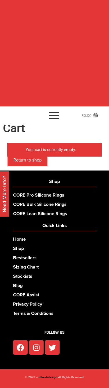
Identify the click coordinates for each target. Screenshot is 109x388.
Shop (18, 248)
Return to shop (27, 160)
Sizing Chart (26, 267)
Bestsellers (25, 257)
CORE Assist (26, 294)
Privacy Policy (27, 304)
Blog (18, 285)
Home (19, 239)
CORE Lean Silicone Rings (40, 213)
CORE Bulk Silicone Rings (40, 204)
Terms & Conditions (33, 313)
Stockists (22, 276)
